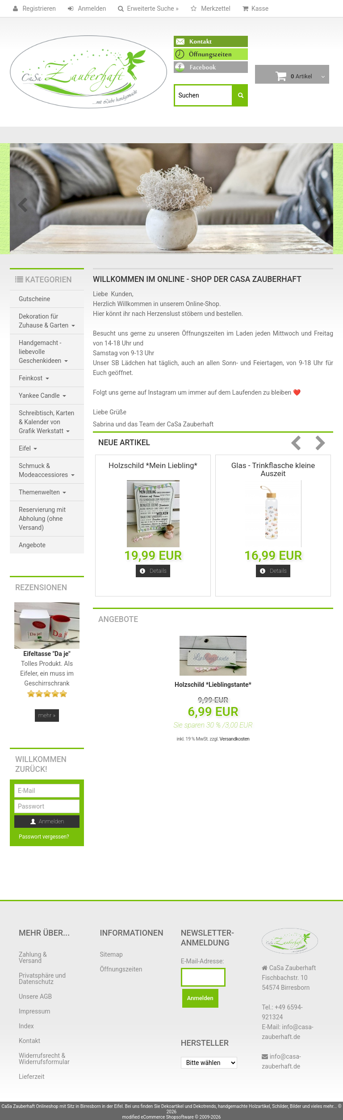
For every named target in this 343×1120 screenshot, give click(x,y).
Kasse (253, 8)
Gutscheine (34, 298)
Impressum (34, 1011)
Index (26, 1026)
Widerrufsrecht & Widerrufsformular (44, 1058)
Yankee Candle (42, 395)
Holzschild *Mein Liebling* (153, 465)
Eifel (28, 448)
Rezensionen (41, 587)
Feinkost (34, 378)
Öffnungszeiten (121, 969)
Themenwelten (42, 492)
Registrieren (33, 8)
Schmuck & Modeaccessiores (47, 470)
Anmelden (85, 8)
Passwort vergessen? (44, 837)
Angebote (118, 619)
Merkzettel (209, 8)
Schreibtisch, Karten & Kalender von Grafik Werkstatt (46, 421)
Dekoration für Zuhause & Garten (47, 321)
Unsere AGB (35, 996)
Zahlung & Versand (33, 957)
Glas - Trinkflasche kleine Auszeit (273, 469)
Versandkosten (235, 739)
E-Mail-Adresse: (202, 961)
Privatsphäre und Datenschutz (42, 978)
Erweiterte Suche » (146, 8)
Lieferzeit (31, 1076)
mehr (46, 715)
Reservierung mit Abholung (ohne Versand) (42, 518)
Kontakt (29, 1040)
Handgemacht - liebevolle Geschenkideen (43, 351)
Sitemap (111, 954)
